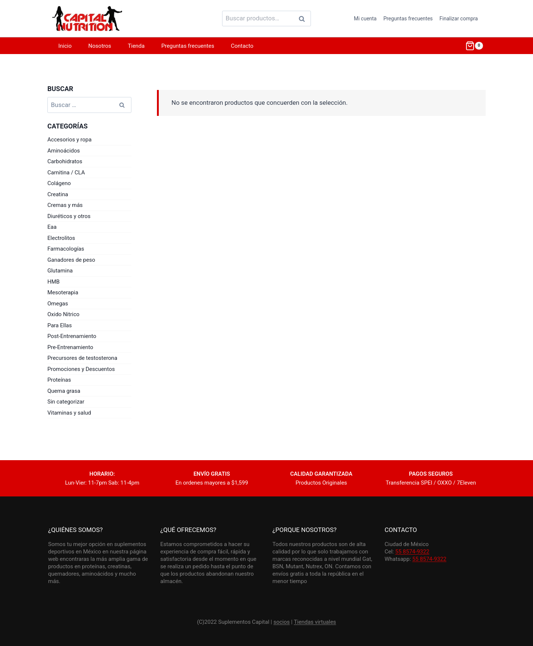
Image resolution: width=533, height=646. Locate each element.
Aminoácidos (63, 150)
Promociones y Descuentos (81, 369)
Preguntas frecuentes (408, 18)
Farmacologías (65, 248)
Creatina (57, 194)
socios (282, 622)
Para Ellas (59, 325)
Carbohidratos (64, 161)
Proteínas (59, 379)
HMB (53, 281)
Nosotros (99, 46)
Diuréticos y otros (69, 216)
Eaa (52, 227)
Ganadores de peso (71, 260)
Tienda (136, 46)
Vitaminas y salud (69, 412)
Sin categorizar (65, 401)
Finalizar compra (458, 18)
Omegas (57, 303)
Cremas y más (65, 205)
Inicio (65, 46)
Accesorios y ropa (69, 139)
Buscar (304, 18)
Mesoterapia (62, 292)
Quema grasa (63, 391)
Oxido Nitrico (63, 314)
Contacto (242, 46)
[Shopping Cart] (474, 46)
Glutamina (60, 270)
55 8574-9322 (412, 551)
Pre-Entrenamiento (70, 347)
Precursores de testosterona (82, 358)
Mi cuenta (365, 18)
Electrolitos (61, 238)
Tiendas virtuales (315, 622)
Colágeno (59, 183)
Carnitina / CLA (66, 172)
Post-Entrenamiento (71, 336)
